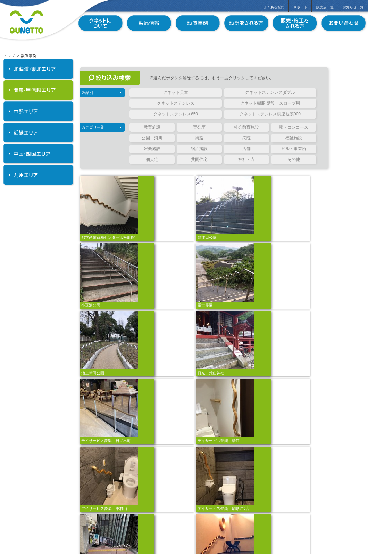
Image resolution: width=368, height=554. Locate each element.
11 (230, 530)
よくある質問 (274, 7)
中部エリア (38, 111)
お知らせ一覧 (353, 7)
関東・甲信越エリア (38, 90)
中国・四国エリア (38, 153)
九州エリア (38, 175)
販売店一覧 (325, 7)
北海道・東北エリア (38, 69)
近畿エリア (38, 132)
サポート (300, 7)
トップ (9, 56)
